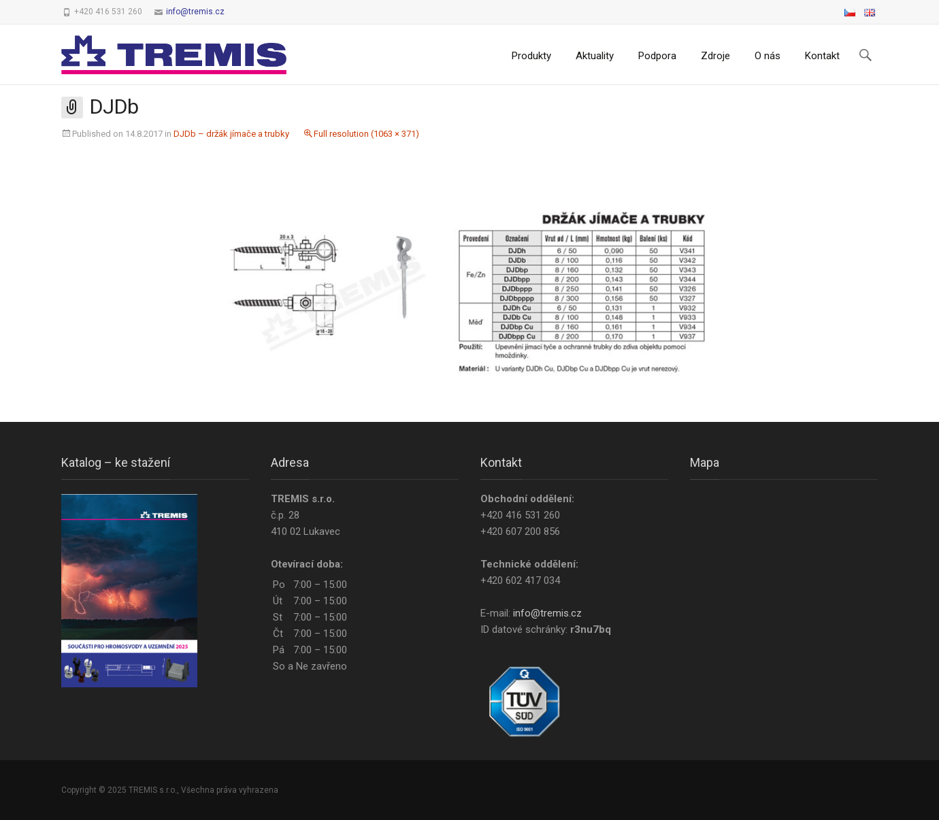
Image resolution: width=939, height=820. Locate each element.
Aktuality (595, 56)
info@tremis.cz (195, 11)
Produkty (531, 56)
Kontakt (822, 56)
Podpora (657, 56)
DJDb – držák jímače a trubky (231, 134)
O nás (767, 56)
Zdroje (715, 56)
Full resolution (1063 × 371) (366, 134)
